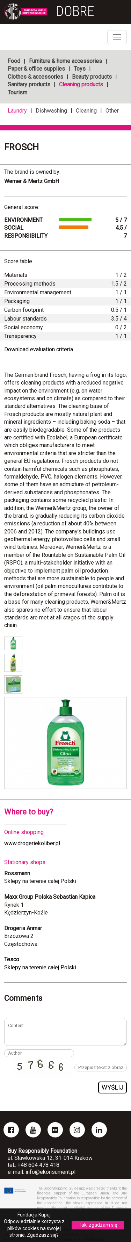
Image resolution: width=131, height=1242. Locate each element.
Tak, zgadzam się (98, 1225)
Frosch (21, 147)
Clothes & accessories (35, 76)
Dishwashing (51, 110)
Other (112, 110)
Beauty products (92, 76)
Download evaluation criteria (38, 349)
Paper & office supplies (36, 68)
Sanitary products (29, 84)
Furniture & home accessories (65, 61)
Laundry (17, 110)
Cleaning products (81, 84)
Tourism (17, 92)
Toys (80, 68)
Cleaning (86, 110)
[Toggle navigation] (117, 37)
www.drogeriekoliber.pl (32, 843)
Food (14, 61)
